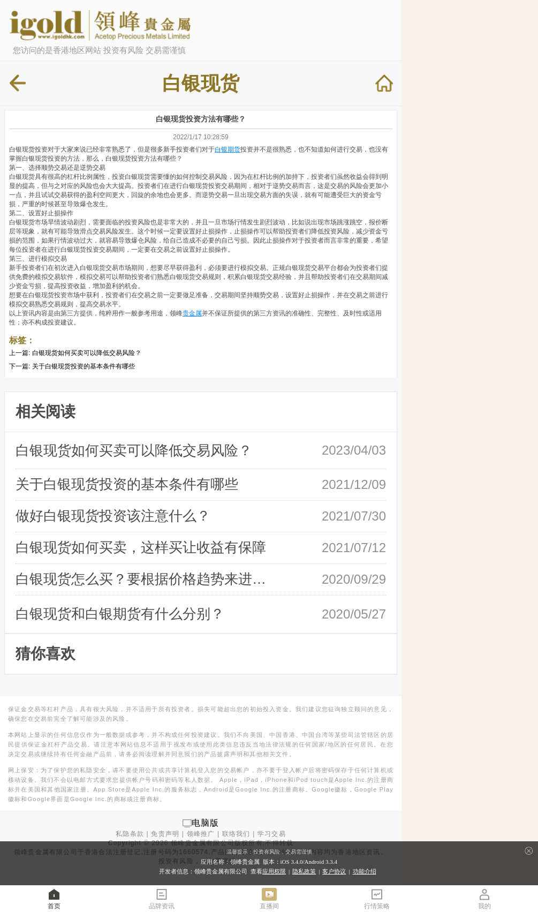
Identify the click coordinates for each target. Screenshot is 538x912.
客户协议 (334, 871)
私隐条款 (130, 834)
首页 (54, 898)
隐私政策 (304, 871)
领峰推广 (201, 834)
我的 (484, 898)
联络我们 (236, 834)
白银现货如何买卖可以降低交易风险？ (86, 353)
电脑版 (205, 822)
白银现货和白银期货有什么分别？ (120, 614)
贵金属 (192, 313)
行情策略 (377, 898)
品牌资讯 (162, 898)
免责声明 (165, 834)
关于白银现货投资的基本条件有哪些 (83, 366)
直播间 (269, 898)
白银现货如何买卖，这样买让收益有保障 (141, 547)
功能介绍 (364, 871)
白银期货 (227, 149)
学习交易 (271, 834)
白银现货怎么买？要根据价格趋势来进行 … (145, 579)
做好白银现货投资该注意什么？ (113, 516)
